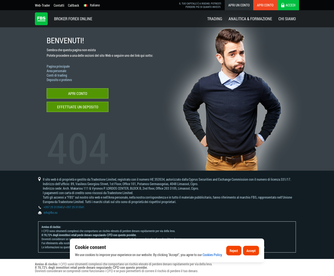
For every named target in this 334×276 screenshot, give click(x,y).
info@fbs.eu (51, 213)
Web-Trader (42, 5)
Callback (73, 5)
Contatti (59, 5)
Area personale (56, 70)
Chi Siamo (287, 18)
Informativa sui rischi (84, 243)
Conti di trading (57, 75)
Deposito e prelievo (59, 79)
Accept (251, 261)
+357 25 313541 (74, 207)
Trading (214, 18)
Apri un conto (239, 5)
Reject (234, 261)
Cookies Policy (212, 265)
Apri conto (265, 5)
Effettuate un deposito (77, 106)
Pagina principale (58, 66)
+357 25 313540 (53, 207)
